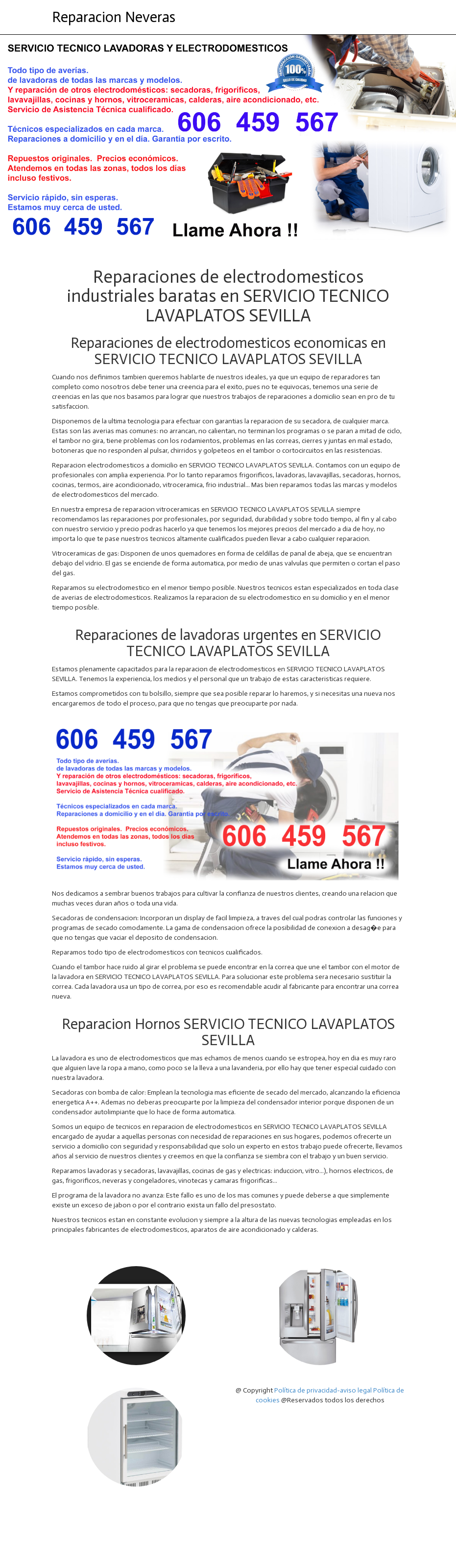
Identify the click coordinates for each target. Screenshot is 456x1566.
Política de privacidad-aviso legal (323, 1390)
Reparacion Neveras (113, 17)
